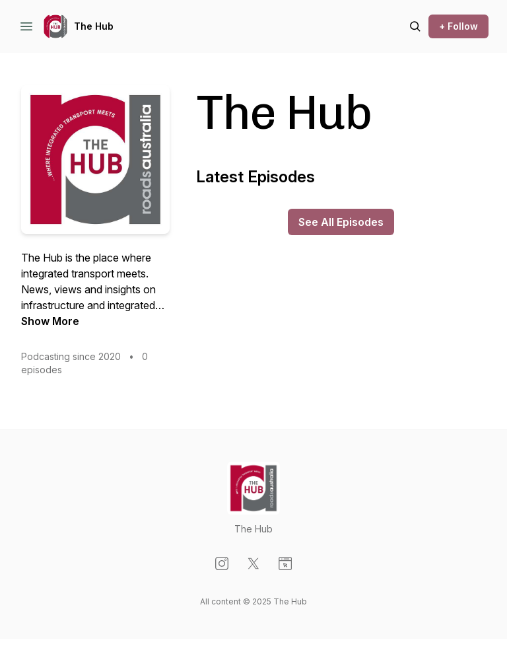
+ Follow (458, 26)
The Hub (94, 26)
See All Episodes (341, 222)
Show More (50, 321)
